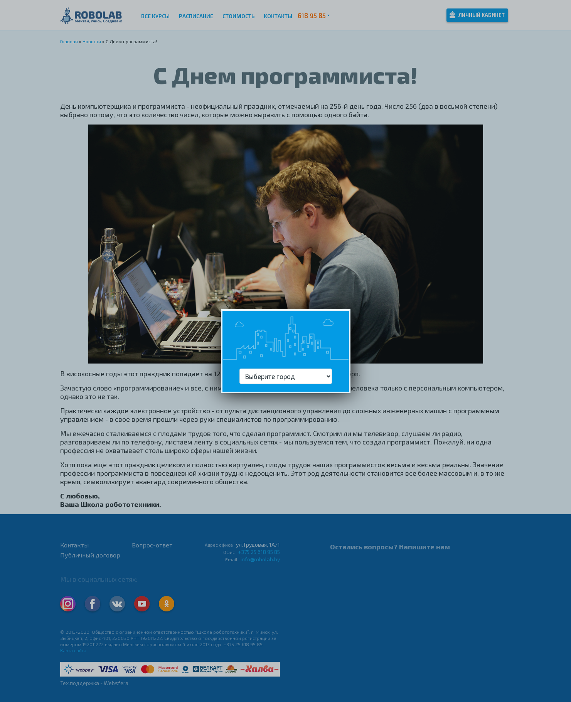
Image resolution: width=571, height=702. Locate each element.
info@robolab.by (260, 559)
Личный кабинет (477, 14)
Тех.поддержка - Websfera (94, 683)
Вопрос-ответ (152, 545)
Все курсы (155, 16)
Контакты (278, 16)
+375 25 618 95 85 (259, 552)
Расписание (196, 16)
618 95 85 (312, 15)
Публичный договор (90, 555)
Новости (92, 41)
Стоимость (238, 16)
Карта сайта (73, 650)
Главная (69, 41)
